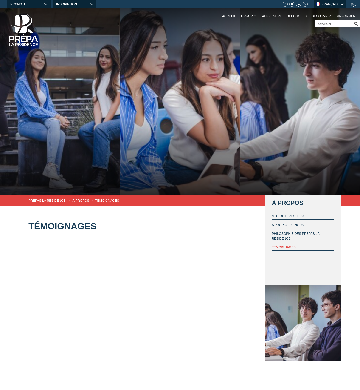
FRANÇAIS (327, 4)
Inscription (66, 4)
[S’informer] (345, 11)
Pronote (18, 4)
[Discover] (321, 11)
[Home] (23, 30)
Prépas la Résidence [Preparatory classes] (47, 200)
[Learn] (272, 11)
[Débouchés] (296, 11)
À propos (287, 202)
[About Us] (249, 11)
